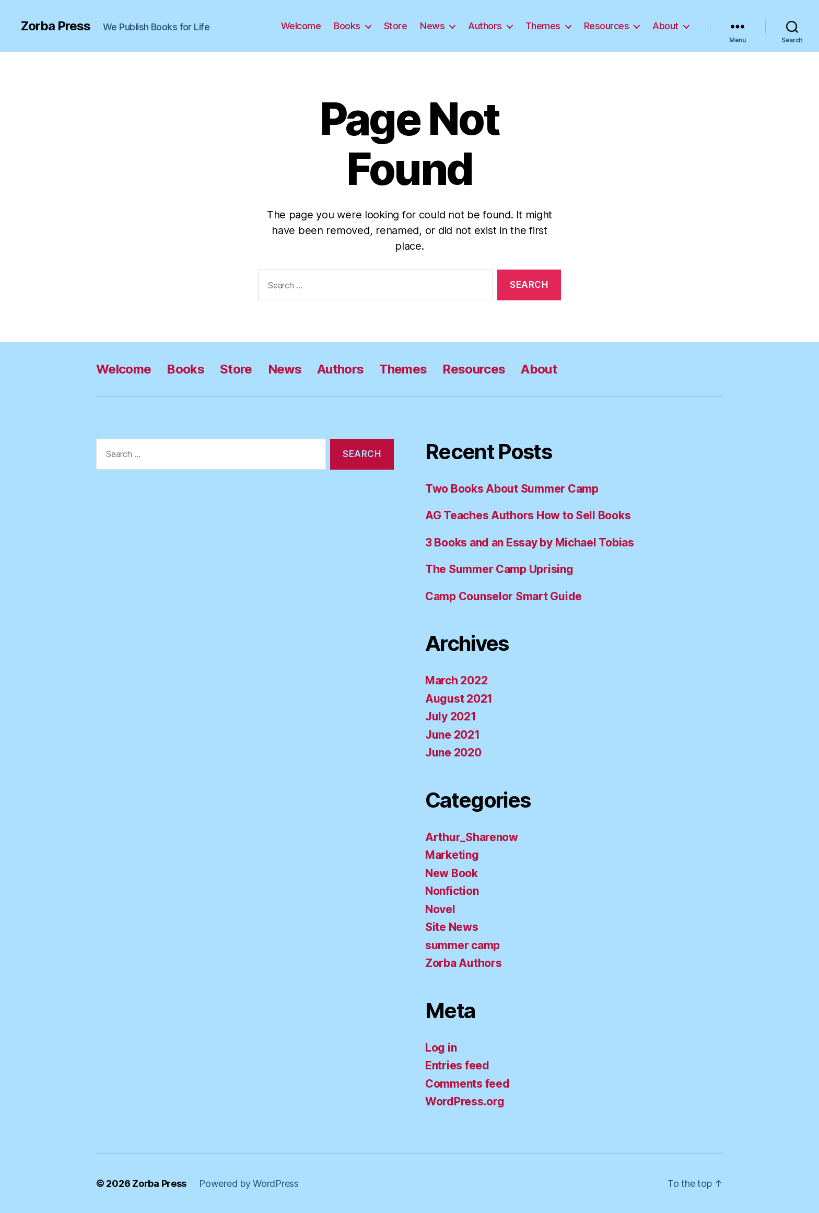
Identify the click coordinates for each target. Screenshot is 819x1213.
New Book (451, 873)
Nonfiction (451, 890)
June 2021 (452, 734)
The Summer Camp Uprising (499, 569)
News (432, 25)
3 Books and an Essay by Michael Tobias (529, 542)
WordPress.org (465, 1101)
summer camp (462, 945)
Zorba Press (55, 26)
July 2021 (450, 716)
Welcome (301, 25)
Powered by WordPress (249, 1183)
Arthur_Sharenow (471, 837)
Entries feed (457, 1065)
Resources (606, 25)
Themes (542, 25)
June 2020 (453, 752)
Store (395, 25)
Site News (451, 927)
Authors (485, 25)
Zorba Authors (463, 963)
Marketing (452, 854)
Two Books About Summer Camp (512, 488)
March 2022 (456, 680)
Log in (441, 1047)
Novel (440, 909)
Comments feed (467, 1083)
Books (347, 25)
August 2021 (459, 698)
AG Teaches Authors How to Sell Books (527, 515)
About (665, 25)
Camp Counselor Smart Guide (503, 596)
